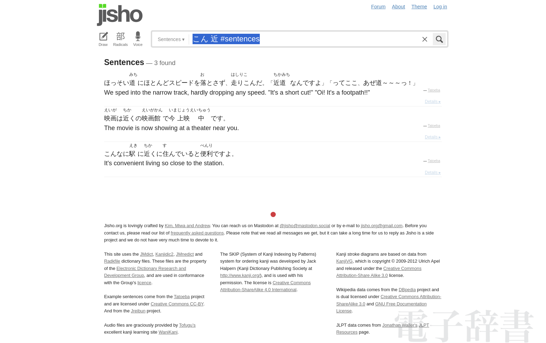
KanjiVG (344, 261)
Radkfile (112, 261)
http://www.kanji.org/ (240, 275)
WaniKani (168, 332)
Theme (419, 6)
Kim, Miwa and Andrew (187, 225)
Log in (440, 6)
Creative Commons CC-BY (177, 303)
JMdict (146, 254)
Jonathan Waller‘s (400, 325)
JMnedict (185, 254)
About (398, 6)
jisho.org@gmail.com (382, 225)
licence (144, 282)
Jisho (120, 15)
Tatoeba (434, 90)
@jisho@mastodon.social (305, 225)
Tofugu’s (187, 325)
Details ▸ (433, 101)
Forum (378, 6)
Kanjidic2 (164, 254)
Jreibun (138, 310)
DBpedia (407, 289)
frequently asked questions (197, 233)
